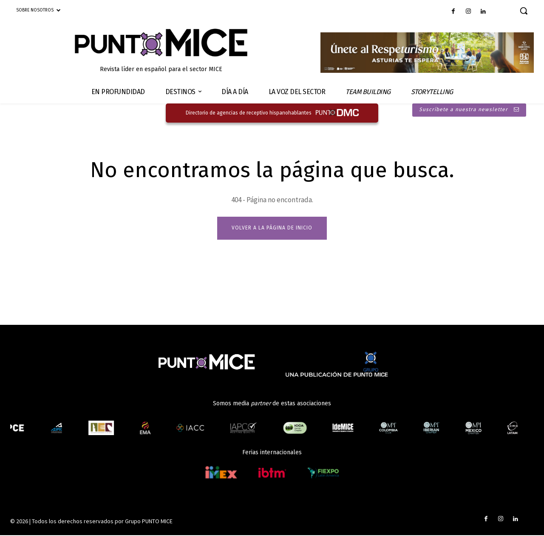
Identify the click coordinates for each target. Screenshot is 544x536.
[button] (523, 10)
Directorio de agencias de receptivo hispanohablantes (249, 113)
